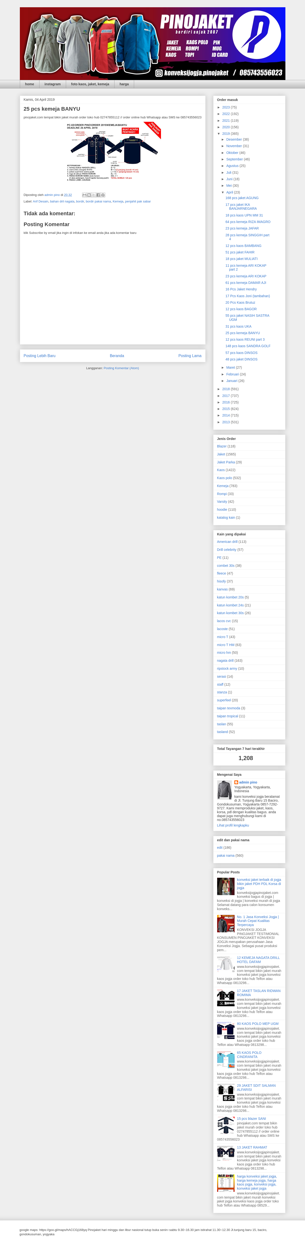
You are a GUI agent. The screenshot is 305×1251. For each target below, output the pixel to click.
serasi (221, 676)
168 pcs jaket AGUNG (242, 198)
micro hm (224, 652)
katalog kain (226, 517)
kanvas (222, 589)
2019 (226, 134)
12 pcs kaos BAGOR (241, 309)
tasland (222, 732)
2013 (226, 422)
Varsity (222, 501)
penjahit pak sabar (138, 201)
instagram (53, 84)
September (235, 159)
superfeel (224, 700)
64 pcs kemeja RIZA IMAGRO (247, 222)
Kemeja (118, 201)
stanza (222, 692)
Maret (231, 367)
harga (124, 84)
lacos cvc (224, 621)
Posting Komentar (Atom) (121, 368)
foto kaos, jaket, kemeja (90, 84)
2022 (226, 114)
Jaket (221, 454)
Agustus (232, 166)
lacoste (222, 629)
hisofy (221, 581)
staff (220, 684)
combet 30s (226, 566)
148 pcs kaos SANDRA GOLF (247, 346)
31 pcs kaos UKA (238, 326)
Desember (234, 139)
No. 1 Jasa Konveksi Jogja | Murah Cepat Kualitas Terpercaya (258, 921)
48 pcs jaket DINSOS (241, 359)
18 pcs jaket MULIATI (241, 259)
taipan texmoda (228, 708)
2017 (226, 396)
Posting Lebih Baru (40, 356)
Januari (232, 381)
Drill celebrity (226, 550)
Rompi (222, 494)
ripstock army (227, 668)
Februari (233, 374)
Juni (230, 179)
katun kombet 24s (230, 605)
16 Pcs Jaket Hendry (241, 289)
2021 (226, 120)
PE (219, 558)
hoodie (222, 509)
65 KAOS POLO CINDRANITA (249, 1055)
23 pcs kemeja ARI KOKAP (245, 276)
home (29, 84)
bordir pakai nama (98, 201)
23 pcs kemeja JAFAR (242, 228)
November (234, 146)
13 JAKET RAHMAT (252, 1147)
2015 (226, 409)
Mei (229, 185)
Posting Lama (189, 356)
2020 (226, 127)
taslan (221, 724)
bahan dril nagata (62, 201)
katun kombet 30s (230, 613)
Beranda (117, 356)
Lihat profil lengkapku (233, 825)
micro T (222, 637)
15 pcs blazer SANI (251, 1119)
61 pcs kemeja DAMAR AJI (245, 283)
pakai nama (226, 855)
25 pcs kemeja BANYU (242, 333)
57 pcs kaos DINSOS (241, 353)
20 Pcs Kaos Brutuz (240, 302)
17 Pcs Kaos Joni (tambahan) (247, 296)
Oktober (232, 153)
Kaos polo (224, 478)
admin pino (248, 782)
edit (220, 847)
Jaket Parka (226, 462)
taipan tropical (227, 716)
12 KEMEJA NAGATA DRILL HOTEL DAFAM (258, 960)
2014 (226, 415)
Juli (229, 172)
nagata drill (225, 660)
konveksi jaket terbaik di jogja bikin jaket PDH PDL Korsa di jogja (259, 884)
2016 (226, 402)
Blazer (222, 446)
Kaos (221, 470)
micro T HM (226, 645)
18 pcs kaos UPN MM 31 (244, 215)
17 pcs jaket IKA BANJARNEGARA (241, 207)
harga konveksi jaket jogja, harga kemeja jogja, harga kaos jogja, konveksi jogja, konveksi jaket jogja (257, 1182)
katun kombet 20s (230, 597)
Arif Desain (40, 201)
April (230, 192)
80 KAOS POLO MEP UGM (258, 1024)
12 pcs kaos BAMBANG (243, 246)
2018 (226, 389)
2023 (226, 107)
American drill (227, 542)
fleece (221, 573)
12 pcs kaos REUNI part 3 (245, 339)
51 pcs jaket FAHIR (239, 252)
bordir (80, 201)
